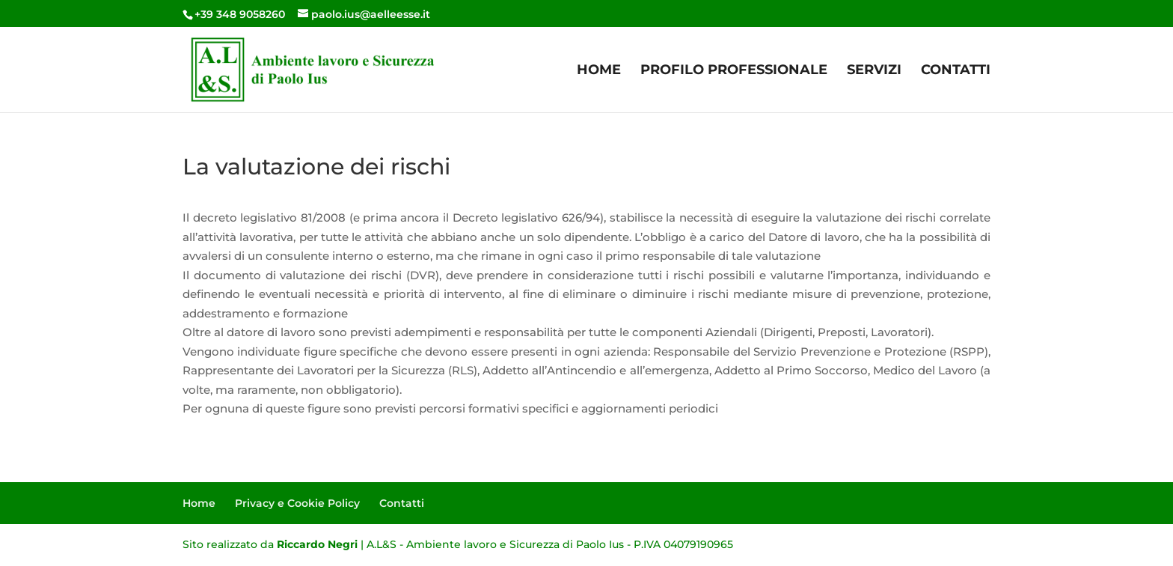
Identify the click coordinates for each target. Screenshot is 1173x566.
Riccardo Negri (317, 544)
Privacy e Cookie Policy (297, 503)
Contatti (955, 71)
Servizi (874, 71)
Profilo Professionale (733, 71)
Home (599, 71)
